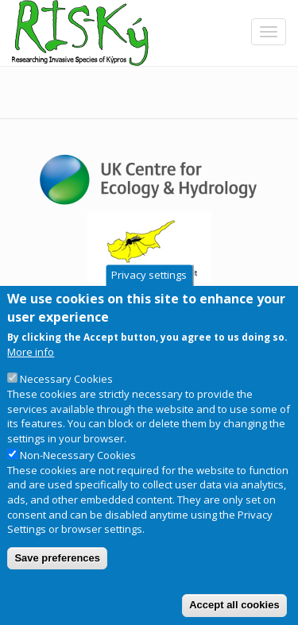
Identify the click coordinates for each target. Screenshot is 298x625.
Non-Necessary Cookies (78, 483)
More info (30, 380)
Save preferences (57, 586)
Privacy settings (149, 304)
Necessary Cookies (66, 407)
